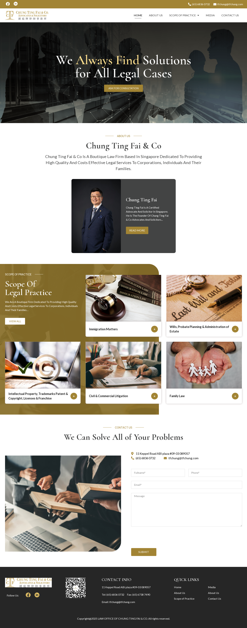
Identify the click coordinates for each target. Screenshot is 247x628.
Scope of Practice (184, 15)
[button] (15, 321)
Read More (137, 230)
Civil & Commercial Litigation (108, 396)
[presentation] (156, 537)
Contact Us (230, 15)
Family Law (177, 396)
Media (210, 15)
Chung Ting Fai (141, 200)
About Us (156, 15)
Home (138, 15)
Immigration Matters (103, 329)
